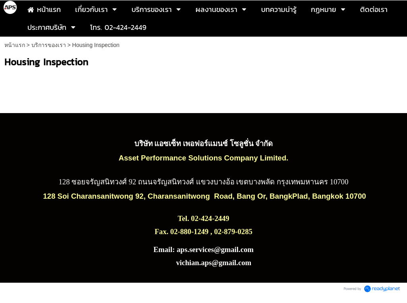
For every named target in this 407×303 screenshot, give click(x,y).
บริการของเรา (48, 45)
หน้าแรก (14, 45)
